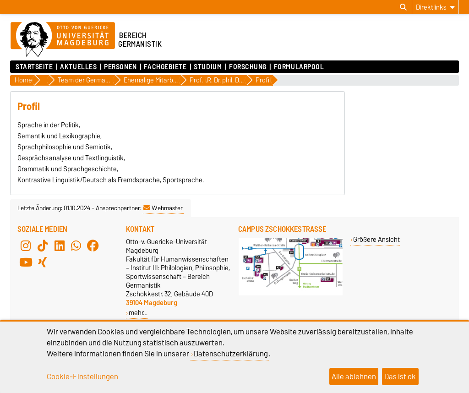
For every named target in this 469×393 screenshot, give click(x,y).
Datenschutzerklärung (231, 353)
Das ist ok (400, 376)
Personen (120, 66)
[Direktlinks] (435, 7)
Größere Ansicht (376, 239)
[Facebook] (93, 245)
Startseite (34, 66)
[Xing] (42, 262)
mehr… (138, 312)
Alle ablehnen (354, 376)
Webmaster (163, 207)
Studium (208, 66)
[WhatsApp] (76, 245)
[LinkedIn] (59, 245)
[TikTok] (42, 245)
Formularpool (299, 66)
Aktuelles (78, 66)
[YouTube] (25, 262)
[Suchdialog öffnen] (403, 7)
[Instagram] (25, 245)
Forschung (248, 66)
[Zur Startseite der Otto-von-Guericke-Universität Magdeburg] (62, 40)
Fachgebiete (165, 66)
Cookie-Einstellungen (82, 376)
